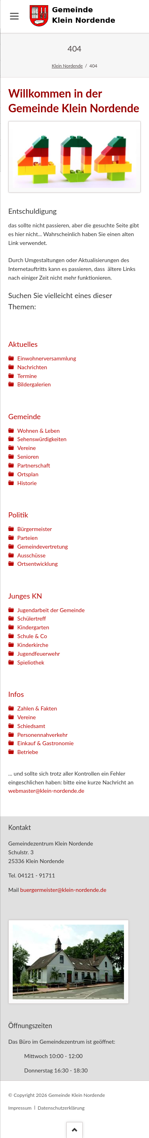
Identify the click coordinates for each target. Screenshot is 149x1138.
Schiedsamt (31, 725)
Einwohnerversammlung (46, 358)
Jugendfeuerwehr (38, 653)
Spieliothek (31, 662)
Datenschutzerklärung (61, 1108)
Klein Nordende (67, 65)
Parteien (27, 537)
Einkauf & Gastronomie (45, 743)
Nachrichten (32, 367)
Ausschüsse (31, 555)
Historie (27, 482)
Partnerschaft (33, 465)
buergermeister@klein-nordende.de (63, 889)
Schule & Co (32, 636)
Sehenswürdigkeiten (42, 439)
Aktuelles (23, 344)
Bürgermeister (34, 528)
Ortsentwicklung (37, 563)
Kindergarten (33, 627)
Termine (27, 375)
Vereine (26, 447)
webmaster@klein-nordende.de (46, 790)
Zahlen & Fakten (37, 708)
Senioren (28, 456)
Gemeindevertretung (42, 546)
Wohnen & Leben (38, 430)
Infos (16, 694)
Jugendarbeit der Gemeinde (51, 610)
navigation (14, 16)
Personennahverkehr (42, 734)
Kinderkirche (32, 644)
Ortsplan (28, 474)
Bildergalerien (34, 384)
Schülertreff (31, 618)
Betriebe (27, 751)
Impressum (19, 1108)
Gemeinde (24, 416)
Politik (18, 514)
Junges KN (25, 595)
